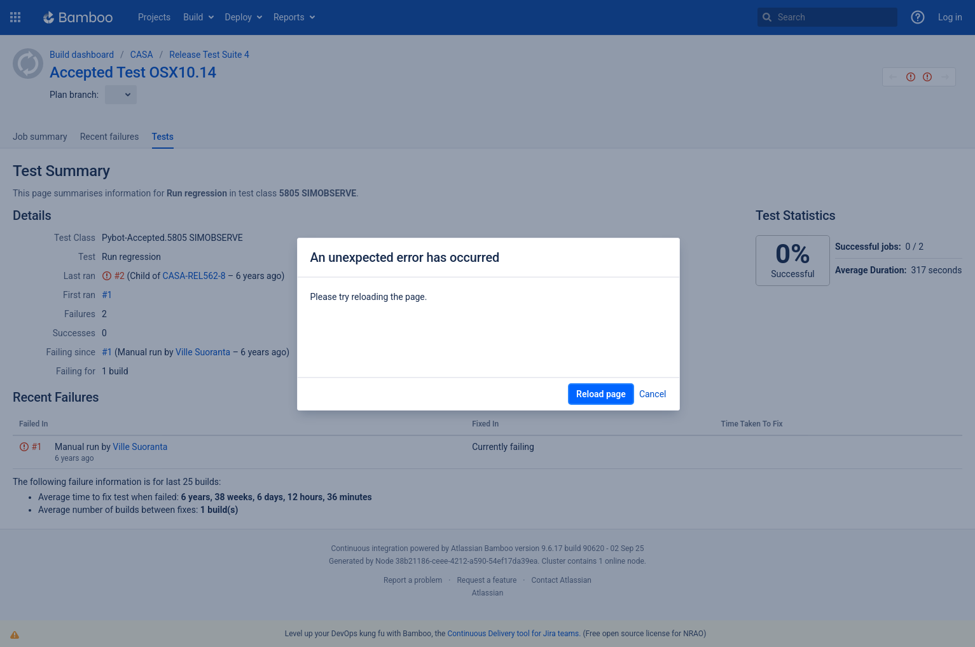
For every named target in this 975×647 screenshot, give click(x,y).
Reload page (601, 394)
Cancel (653, 394)
